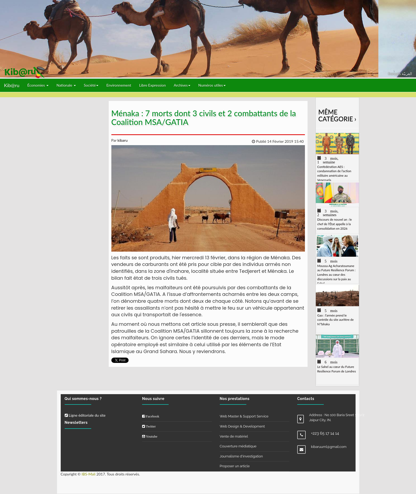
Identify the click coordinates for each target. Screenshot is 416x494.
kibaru (122, 140)
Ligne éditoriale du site (85, 415)
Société (91, 85)
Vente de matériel (234, 436)
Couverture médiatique (238, 446)
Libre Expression (152, 85)
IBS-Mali (88, 474)
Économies (38, 85)
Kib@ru (11, 85)
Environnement (118, 85)
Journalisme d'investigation (241, 456)
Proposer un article (235, 466)
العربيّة (407, 73)
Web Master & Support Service (244, 416)
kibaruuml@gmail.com (329, 447)
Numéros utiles (212, 85)
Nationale (66, 85)
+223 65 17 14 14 (325, 433)
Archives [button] (182, 85)
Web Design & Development (242, 426)
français (395, 73)
